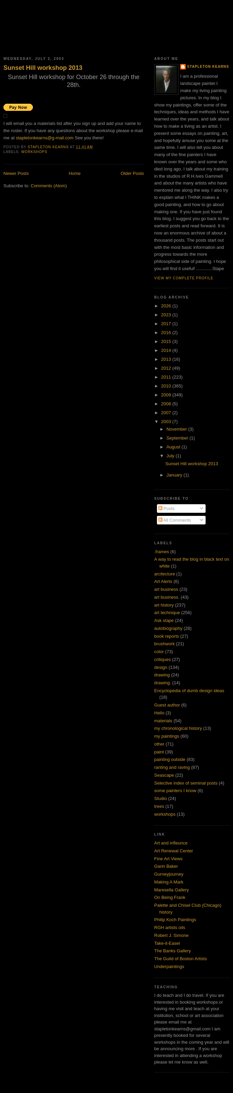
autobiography (168, 628)
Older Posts (132, 173)
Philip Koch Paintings (175, 919)
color (159, 651)
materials (163, 720)
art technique (167, 612)
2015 (166, 341)
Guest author (167, 705)
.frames (161, 551)
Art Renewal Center (173, 850)
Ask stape (164, 620)
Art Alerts (163, 581)
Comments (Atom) (49, 185)
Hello (159, 712)
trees (159, 806)
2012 (166, 368)
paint (159, 751)
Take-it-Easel (167, 943)
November (177, 429)
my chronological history (178, 728)
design (160, 667)
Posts (166, 508)
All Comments (174, 520)
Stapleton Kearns (208, 66)
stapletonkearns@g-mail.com (45, 137)
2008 (166, 403)
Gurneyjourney (168, 874)
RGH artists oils (169, 927)
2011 (166, 377)
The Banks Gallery (172, 950)
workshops (34, 152)
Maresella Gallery (171, 889)
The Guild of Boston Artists (180, 958)
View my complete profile (183, 278)
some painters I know (175, 790)
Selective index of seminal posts (186, 783)
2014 (166, 350)
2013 (166, 359)
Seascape (164, 775)
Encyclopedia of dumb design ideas (189, 690)
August (174, 446)
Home (75, 173)
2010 (166, 386)
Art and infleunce (171, 843)
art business (166, 589)
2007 (166, 412)
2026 (166, 305)
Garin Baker (166, 866)
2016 (166, 332)
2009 (166, 394)
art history (164, 605)
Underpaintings (169, 966)
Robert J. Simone (171, 935)
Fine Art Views (168, 858)
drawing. (162, 682)
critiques (162, 659)
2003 (166, 421)
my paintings (166, 736)
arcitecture (164, 573)
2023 (166, 314)
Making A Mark (168, 882)
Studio (160, 798)
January (175, 475)
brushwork (164, 643)
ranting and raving (172, 767)
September (178, 438)
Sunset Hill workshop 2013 (42, 67)
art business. (167, 597)
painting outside (169, 759)
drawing (162, 674)
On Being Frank (169, 897)
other (159, 744)
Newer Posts (16, 173)
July (171, 455)
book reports (166, 636)
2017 (166, 323)
